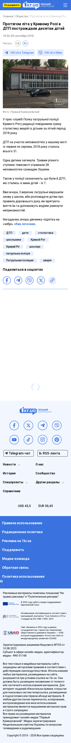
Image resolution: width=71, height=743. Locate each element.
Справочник (11, 491)
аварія (47, 260)
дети (25, 232)
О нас (40, 464)
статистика (45, 232)
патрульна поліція (18, 253)
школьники (13, 239)
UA (18, 43)
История (9, 473)
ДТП (9, 232)
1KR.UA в (22, 52)
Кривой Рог (38, 239)
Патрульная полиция (20, 260)
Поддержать (12, 5)
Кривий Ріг (13, 246)
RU (25, 43)
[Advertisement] (35, 328)
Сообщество (45, 473)
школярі (34, 246)
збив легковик (24, 224)
